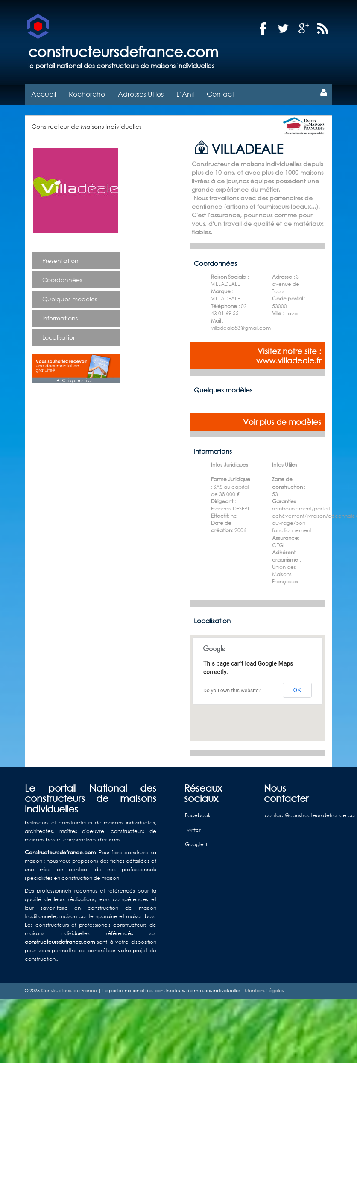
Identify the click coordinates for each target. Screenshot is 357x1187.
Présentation (60, 260)
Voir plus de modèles (282, 421)
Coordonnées (62, 280)
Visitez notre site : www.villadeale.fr (288, 355)
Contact (220, 93)
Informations (60, 318)
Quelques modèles (69, 299)
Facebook (198, 815)
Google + (196, 844)
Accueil (43, 93)
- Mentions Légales (262, 990)
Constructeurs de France (69, 990)
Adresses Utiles (141, 93)
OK (297, 690)
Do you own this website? (232, 691)
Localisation (59, 337)
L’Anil (185, 93)
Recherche (87, 93)
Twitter (193, 829)
